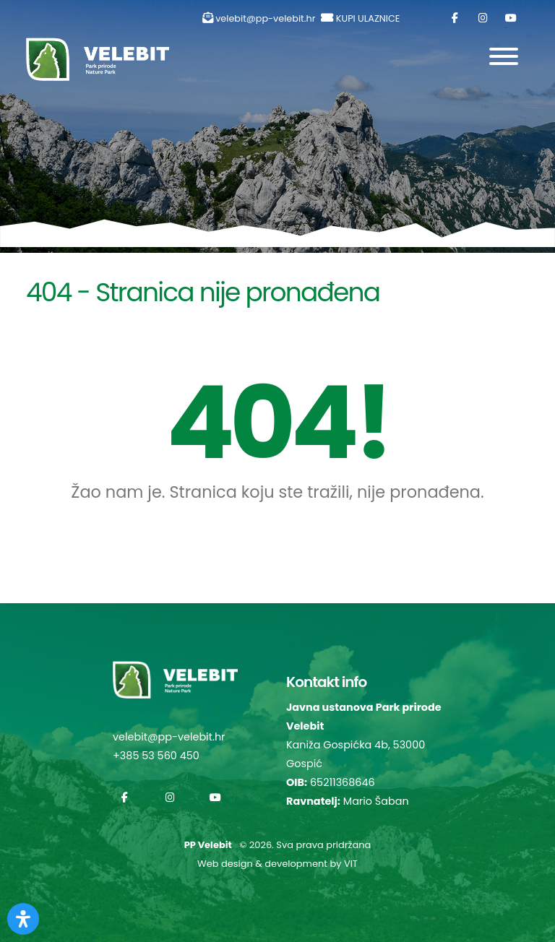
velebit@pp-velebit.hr (265, 18)
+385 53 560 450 (156, 755)
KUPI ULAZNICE (368, 18)
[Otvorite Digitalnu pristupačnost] (23, 919)
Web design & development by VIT (277, 863)
